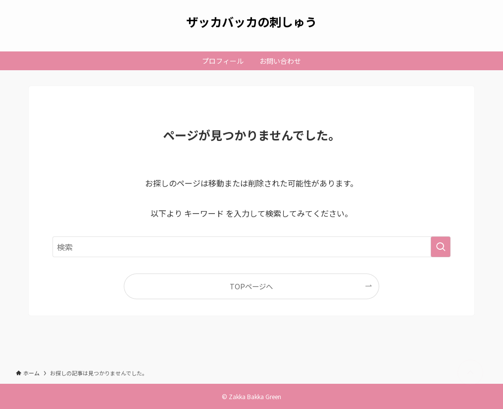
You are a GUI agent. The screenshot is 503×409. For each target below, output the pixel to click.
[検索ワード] (251, 246)
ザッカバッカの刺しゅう (251, 22)
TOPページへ (251, 286)
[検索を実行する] (441, 246)
